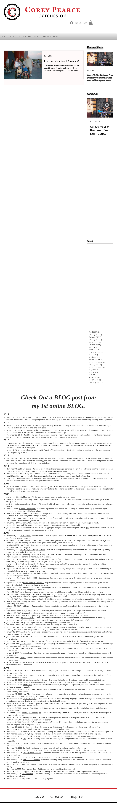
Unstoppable (27, 613)
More (22, 592)
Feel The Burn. (26, 540)
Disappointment (28, 771)
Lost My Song (28, 734)
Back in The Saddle (27, 458)
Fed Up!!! (26, 430)
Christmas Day (28, 675)
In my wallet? (27, 611)
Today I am (25, 622)
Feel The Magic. (27, 525)
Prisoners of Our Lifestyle (27, 504)
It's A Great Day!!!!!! (30, 568)
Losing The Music (28, 601)
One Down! (24, 486)
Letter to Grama (29, 689)
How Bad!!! (27, 425)
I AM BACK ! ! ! (29, 587)
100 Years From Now (30, 708)
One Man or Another (25, 478)
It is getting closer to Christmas (35, 680)
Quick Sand (27, 729)
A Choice (25, 513)
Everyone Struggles (29, 518)
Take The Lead (27, 774)
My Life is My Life (29, 698)
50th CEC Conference (31, 760)
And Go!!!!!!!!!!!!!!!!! (30, 578)
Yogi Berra (26, 778)
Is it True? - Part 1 (27, 618)
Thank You (25, 615)
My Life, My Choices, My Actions (32, 550)
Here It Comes (27, 703)
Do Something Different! (33, 417)
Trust (21, 599)
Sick (24, 738)
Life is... (24, 620)
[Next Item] (109, 59)
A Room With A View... (29, 523)
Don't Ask (26, 748)
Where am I (27, 684)
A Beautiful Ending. (24, 499)
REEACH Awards (29, 731)
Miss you (26, 497)
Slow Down (26, 764)
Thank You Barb (26, 653)
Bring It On (27, 757)
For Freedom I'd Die (28, 641)
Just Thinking (25, 643)
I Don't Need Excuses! (31, 435)
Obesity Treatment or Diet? (34, 559)
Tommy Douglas (29, 743)
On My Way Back (27, 527)
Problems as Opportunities (32, 606)
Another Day (25, 632)
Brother (26, 727)
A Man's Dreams (27, 625)
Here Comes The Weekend (33, 564)
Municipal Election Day (32, 752)
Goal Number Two (29, 769)
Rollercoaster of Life (29, 627)
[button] (91, 22)
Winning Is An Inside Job (31, 713)
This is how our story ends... (29, 443)
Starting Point (28, 473)
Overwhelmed (28, 750)
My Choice (27, 469)
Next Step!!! (24, 545)
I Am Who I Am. (29, 694)
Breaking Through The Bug (34, 554)
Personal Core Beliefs (27, 509)
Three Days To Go (26, 648)
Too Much (25, 722)
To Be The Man (26, 636)
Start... (22, 450)
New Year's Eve (29, 670)
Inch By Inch (25, 536)
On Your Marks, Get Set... (33, 583)
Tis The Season (29, 682)
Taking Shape (25, 594)
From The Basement (28, 662)
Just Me (23, 658)
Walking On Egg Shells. (32, 573)
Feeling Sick (27, 736)
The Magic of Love (29, 717)
